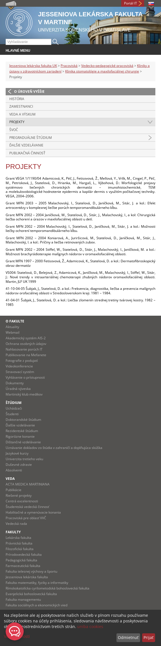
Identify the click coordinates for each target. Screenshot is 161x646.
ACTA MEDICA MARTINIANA (28, 484)
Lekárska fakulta (18, 537)
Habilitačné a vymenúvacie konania (33, 512)
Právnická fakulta (19, 543)
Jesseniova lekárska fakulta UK (33, 65)
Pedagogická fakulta (21, 560)
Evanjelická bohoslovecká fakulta (31, 593)
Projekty (17, 121)
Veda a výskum (22, 114)
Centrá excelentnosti (22, 501)
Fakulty (13, 532)
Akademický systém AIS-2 (26, 338)
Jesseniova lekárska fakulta (27, 577)
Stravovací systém (20, 371)
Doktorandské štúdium (23, 419)
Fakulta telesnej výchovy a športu (31, 571)
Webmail (12, 332)
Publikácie (13, 489)
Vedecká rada (16, 523)
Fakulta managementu (23, 599)
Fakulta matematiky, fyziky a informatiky (37, 582)
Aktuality (12, 326)
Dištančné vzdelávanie (23, 442)
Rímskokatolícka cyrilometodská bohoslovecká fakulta (47, 588)
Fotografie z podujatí (22, 360)
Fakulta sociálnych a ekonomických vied (36, 605)
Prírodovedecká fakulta (24, 554)
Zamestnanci (21, 106)
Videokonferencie (19, 366)
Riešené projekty (19, 495)
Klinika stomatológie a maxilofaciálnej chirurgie (102, 71)
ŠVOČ (13, 129)
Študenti (12, 414)
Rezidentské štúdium (22, 430)
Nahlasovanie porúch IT (24, 349)
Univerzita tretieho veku (24, 459)
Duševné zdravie (19, 464)
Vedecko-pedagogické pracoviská (107, 65)
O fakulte (15, 321)
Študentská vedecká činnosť (27, 506)
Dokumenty (15, 383)
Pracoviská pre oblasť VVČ (26, 518)
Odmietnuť (128, 637)
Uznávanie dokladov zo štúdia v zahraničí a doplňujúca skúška (54, 447)
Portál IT (130, 3)
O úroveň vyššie (29, 91)
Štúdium (13, 402)
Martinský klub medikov (24, 394)
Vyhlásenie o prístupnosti (25, 377)
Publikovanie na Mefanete (26, 355)
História (16, 98)
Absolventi (14, 470)
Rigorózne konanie (20, 436)
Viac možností (17, 636)
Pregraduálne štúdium (30, 137)
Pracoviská (69, 65)
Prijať (148, 637)
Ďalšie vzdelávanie (26, 145)
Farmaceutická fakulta (23, 565)
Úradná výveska (18, 388)
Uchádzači (14, 408)
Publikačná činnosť (27, 153)
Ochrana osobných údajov (26, 343)
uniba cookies (90, 626)
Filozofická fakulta (20, 548)
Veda (10, 478)
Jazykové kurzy (17, 453)
